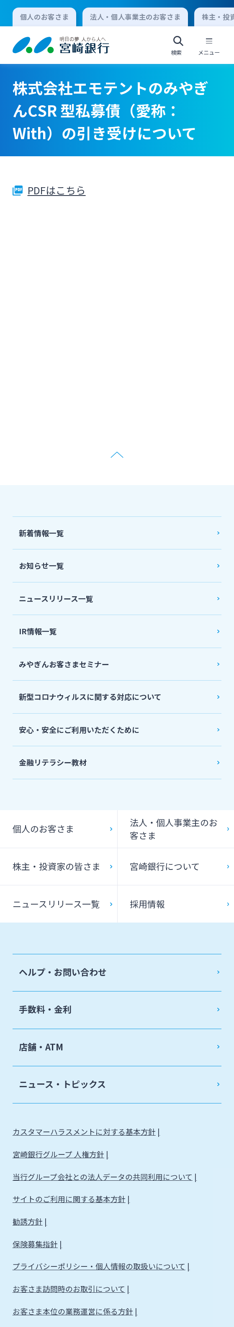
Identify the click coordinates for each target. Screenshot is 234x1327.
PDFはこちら (57, 190)
